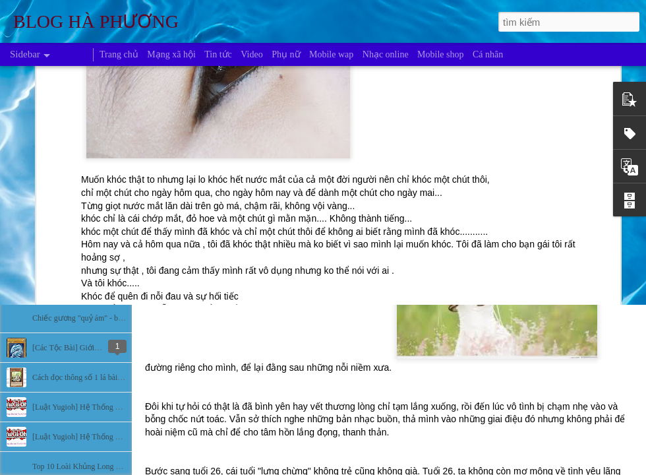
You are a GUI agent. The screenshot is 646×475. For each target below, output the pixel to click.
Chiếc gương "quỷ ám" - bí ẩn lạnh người (100, 318)
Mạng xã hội (171, 54)
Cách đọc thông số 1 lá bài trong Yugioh (96, 377)
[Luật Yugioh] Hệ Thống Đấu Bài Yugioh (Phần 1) (114, 436)
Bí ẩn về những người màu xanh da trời (97, 288)
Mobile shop (440, 54)
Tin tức (218, 54)
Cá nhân (488, 54)
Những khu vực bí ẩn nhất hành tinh (91, 258)
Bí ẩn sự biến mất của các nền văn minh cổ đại (109, 229)
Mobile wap (331, 54)
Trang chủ (119, 54)
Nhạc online (386, 54)
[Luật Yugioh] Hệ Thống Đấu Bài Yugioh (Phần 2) (114, 407)
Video (251, 54)
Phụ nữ (286, 54)
